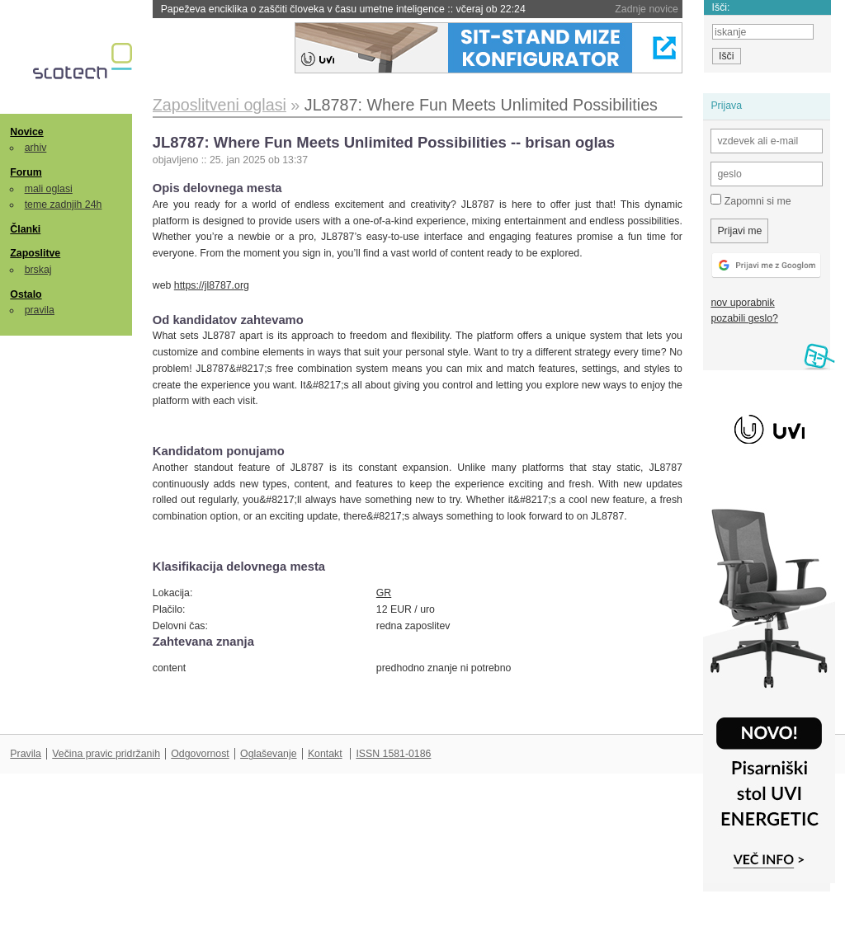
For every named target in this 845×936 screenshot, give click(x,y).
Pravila (25, 754)
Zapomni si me (750, 200)
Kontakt (325, 754)
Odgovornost (200, 754)
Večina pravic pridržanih (106, 754)
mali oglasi (49, 189)
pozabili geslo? (743, 318)
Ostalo (25, 294)
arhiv (36, 147)
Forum (25, 172)
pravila (39, 310)
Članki (25, 229)
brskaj (38, 269)
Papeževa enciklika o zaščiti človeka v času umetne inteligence (343, 9)
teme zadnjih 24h (63, 204)
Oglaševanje (268, 754)
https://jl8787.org (211, 285)
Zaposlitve (35, 253)
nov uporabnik (742, 302)
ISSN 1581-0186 (393, 754)
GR (383, 593)
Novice (26, 132)
